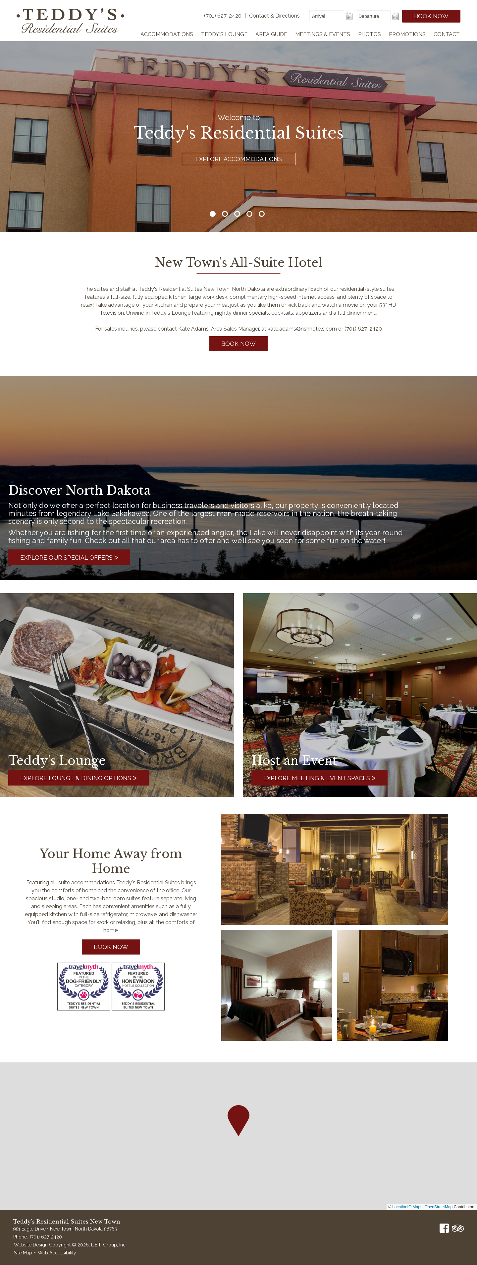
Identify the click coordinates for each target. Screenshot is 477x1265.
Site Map (23, 1252)
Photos (369, 34)
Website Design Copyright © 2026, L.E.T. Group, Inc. (70, 1244)
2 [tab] (225, 214)
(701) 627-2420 (46, 1236)
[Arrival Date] (326, 16)
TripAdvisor (458, 1228)
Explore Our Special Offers (69, 557)
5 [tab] (262, 214)
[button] (238, 1120)
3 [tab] (237, 214)
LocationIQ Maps (407, 1207)
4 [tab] (249, 214)
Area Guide (271, 34)
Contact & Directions (274, 16)
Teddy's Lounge (224, 34)
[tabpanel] (238, 116)
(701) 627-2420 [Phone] (222, 16)
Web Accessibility (57, 1252)
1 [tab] (213, 214)
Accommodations (166, 34)
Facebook (444, 1228)
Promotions (407, 34)
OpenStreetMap (439, 1207)
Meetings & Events (322, 34)
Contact (447, 34)
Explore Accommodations (238, 159)
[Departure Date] (373, 16)
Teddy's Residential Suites (70, 20)
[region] (238, 1136)
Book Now (431, 16)
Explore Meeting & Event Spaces (319, 777)
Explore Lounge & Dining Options (78, 777)
